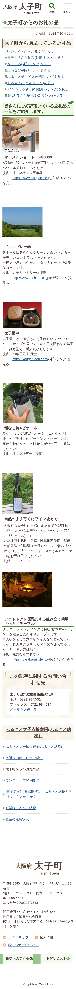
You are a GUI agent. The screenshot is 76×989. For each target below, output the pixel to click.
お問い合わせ (56, 958)
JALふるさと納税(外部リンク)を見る (35, 95)
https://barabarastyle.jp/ (29, 659)
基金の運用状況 (17, 819)
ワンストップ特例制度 (23, 780)
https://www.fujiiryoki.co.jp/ (31, 178)
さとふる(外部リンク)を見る (29, 64)
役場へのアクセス (19, 958)
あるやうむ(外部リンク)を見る (30, 83)
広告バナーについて (23, 945)
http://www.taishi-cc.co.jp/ (31, 278)
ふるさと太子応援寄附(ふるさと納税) (34, 747)
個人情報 (46, 937)
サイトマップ (18, 937)
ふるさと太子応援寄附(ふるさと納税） (38, 732)
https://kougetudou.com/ (30, 359)
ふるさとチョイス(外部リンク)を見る (35, 77)
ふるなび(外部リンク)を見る (29, 70)
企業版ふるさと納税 (21, 808)
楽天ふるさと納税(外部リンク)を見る (35, 58)
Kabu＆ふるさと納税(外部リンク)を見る (37, 89)
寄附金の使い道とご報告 (24, 758)
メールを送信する (23, 709)
